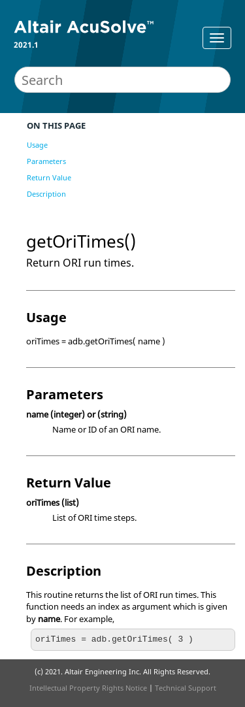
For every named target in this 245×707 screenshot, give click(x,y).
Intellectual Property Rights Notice (88, 688)
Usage (37, 145)
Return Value (49, 177)
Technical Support (185, 688)
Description (46, 194)
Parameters (46, 161)
